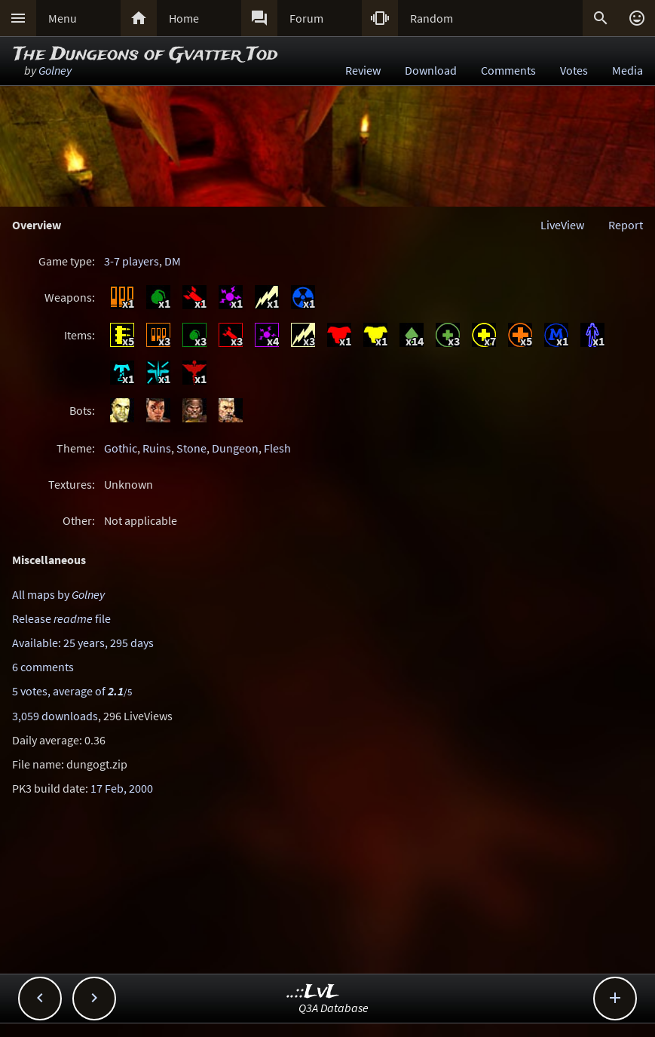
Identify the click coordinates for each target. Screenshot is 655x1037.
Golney (55, 70)
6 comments (43, 666)
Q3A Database (333, 1007)
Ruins (156, 448)
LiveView (562, 224)
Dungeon (235, 448)
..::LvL (313, 992)
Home (184, 18)
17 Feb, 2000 (121, 788)
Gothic (120, 448)
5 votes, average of (72, 690)
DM (172, 260)
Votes (574, 70)
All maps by (58, 594)
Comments (508, 70)
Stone (191, 448)
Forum (306, 18)
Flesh (277, 448)
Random (431, 18)
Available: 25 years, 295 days (83, 642)
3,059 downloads (55, 715)
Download (431, 70)
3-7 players (131, 260)
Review (363, 70)
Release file (61, 618)
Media (627, 70)
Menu (62, 18)
